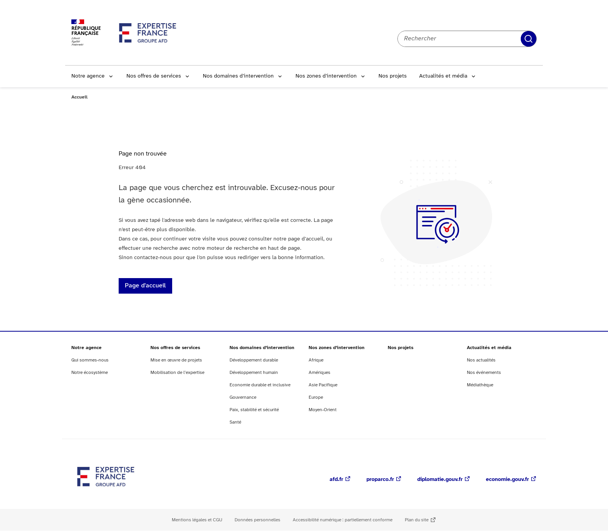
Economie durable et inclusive (260, 384)
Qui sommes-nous (90, 360)
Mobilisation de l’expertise (177, 372)
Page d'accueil (145, 285)
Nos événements (484, 372)
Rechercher (528, 39)
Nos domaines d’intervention (238, 76)
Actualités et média (443, 76)
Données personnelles (257, 519)
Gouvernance (243, 397)
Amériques (319, 372)
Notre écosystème (89, 372)
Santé (235, 422)
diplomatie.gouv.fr (440, 480)
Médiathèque (480, 384)
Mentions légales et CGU (197, 519)
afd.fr (336, 480)
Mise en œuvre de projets (176, 360)
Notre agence (88, 76)
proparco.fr (380, 480)
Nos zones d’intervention (326, 76)
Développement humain (254, 372)
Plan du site (416, 519)
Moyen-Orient (323, 409)
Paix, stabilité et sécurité (254, 409)
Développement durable (254, 360)
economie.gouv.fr (507, 480)
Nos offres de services (153, 76)
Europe (316, 397)
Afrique (316, 360)
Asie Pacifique (323, 384)
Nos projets (392, 76)
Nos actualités (481, 360)
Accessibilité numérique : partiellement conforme (342, 519)
